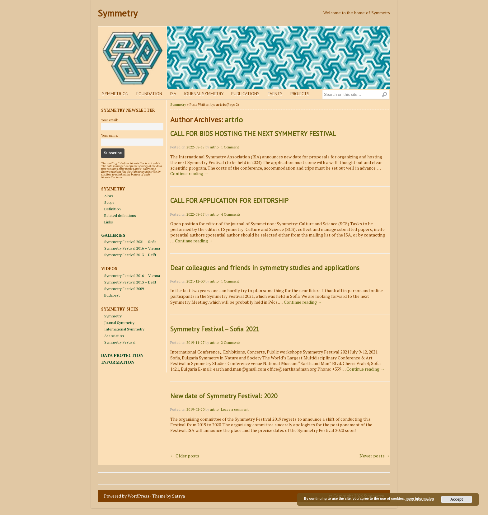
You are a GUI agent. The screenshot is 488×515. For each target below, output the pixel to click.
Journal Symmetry (203, 93)
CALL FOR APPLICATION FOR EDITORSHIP (229, 200)
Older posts (184, 456)
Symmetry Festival (119, 342)
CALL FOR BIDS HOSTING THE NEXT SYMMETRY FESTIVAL (253, 133)
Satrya (178, 496)
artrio (234, 119)
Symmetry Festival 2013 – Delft (130, 254)
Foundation (149, 93)
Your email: (109, 120)
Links (108, 222)
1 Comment (230, 147)
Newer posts (374, 456)
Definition (112, 209)
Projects (299, 93)
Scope (109, 202)
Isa (173, 93)
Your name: (109, 135)
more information (420, 498)
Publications (245, 93)
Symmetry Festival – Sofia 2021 (214, 329)
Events (275, 93)
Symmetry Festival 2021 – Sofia (130, 241)
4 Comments (230, 214)
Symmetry (118, 13)
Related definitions (120, 215)
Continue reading (189, 173)
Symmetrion (115, 93)
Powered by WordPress (126, 496)
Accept (456, 499)
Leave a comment (235, 409)
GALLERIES (113, 235)
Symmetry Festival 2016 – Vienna (132, 248)
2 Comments (230, 342)
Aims (108, 196)
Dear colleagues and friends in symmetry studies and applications (264, 268)
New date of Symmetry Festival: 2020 (223, 396)
